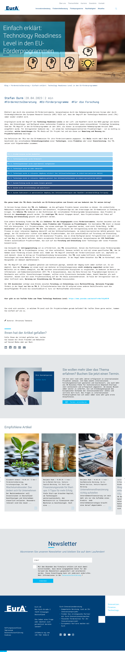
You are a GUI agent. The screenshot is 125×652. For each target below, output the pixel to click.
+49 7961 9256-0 (42, 635)
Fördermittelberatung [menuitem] (60, 9)
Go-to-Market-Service (51, 482)
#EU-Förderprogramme (56, 102)
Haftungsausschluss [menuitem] (12, 628)
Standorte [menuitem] (92, 3)
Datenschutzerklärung (71, 575)
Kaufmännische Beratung (89, 482)
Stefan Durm (13, 98)
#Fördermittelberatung (22, 102)
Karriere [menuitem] (84, 3)
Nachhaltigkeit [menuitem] (90, 9)
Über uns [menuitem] (62, 3)
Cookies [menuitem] (7, 635)
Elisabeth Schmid (13, 479)
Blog (6, 85)
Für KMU (24, 484)
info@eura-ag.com (42, 633)
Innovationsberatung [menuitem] (43, 9)
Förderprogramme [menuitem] (76, 9)
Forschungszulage (13, 484)
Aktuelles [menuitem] (101, 9)
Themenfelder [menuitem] (73, 3)
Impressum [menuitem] (8, 630)
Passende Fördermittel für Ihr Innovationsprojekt (74, 620)
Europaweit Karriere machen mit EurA (75, 624)
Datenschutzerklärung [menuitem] (13, 633)
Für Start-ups (63, 484)
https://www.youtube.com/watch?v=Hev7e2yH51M (89, 298)
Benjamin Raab (48, 479)
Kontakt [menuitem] (101, 3)
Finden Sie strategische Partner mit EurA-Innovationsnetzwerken (75, 615)
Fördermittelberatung (20, 85)
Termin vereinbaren (78, 402)
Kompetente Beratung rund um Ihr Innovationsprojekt (75, 610)
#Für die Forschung (86, 102)
